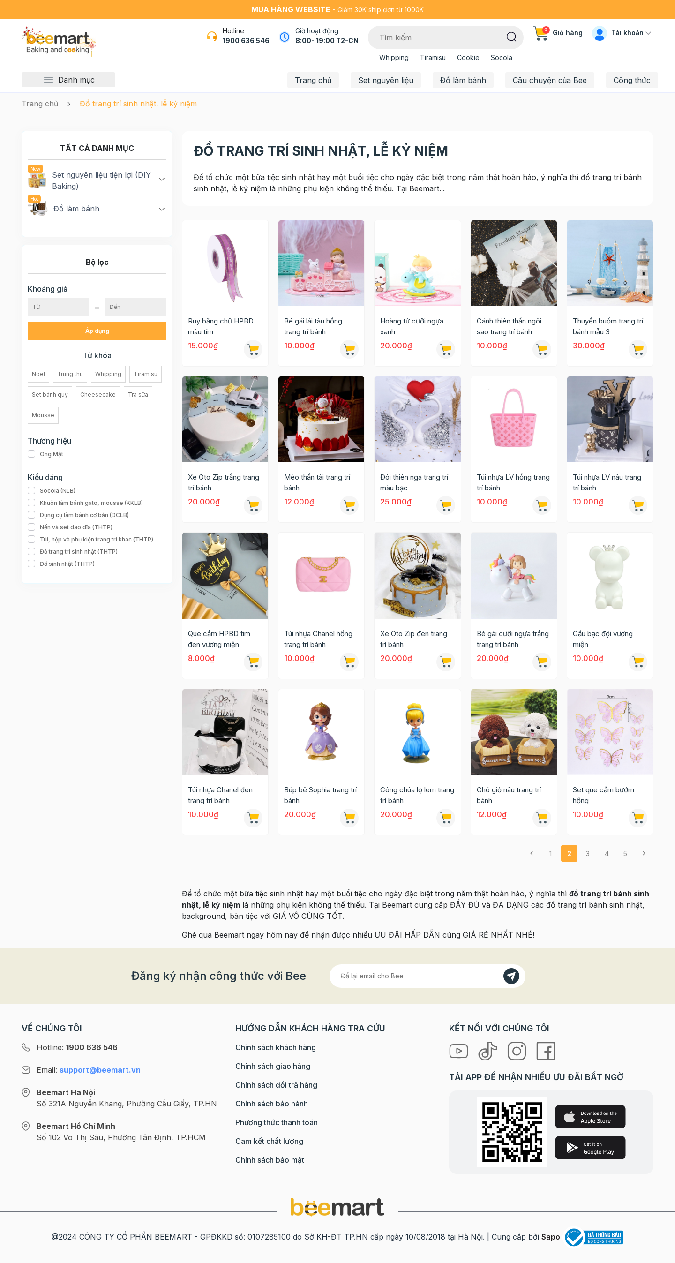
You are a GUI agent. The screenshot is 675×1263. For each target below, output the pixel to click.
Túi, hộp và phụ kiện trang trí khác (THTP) (90, 539)
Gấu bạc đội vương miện (603, 639)
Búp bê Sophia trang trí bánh (320, 795)
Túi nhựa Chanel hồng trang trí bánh (318, 639)
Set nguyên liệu (385, 80)
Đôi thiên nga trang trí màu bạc (414, 482)
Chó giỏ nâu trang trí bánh (509, 795)
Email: (89, 1070)
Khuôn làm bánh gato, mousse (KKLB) (85, 503)
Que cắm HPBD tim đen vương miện (219, 639)
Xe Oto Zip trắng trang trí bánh (223, 482)
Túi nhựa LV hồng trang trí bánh (513, 482)
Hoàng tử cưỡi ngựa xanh (411, 326)
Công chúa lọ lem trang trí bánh (417, 795)
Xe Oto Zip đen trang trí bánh (413, 639)
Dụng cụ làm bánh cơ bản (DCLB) (78, 515)
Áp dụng (97, 330)
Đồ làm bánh (463, 80)
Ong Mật (45, 454)
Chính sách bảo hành (271, 1103)
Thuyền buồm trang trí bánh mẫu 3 (608, 326)
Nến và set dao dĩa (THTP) (70, 527)
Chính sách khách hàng (275, 1047)
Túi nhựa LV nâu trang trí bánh (607, 482)
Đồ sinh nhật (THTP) (61, 564)
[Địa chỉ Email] (427, 976)
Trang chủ (313, 80)
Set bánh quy (50, 394)
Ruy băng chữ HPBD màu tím (221, 326)
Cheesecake (98, 394)
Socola (501, 57)
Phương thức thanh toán (276, 1122)
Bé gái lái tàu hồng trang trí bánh (313, 326)
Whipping (394, 57)
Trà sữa (138, 394)
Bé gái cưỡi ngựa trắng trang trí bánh (513, 639)
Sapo (550, 1236)
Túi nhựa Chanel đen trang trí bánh (220, 795)
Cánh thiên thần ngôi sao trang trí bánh (509, 326)
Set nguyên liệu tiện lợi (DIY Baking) (89, 180)
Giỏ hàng (558, 33)
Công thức (632, 80)
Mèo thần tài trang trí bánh (317, 482)
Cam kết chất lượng (269, 1141)
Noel (38, 373)
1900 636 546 (246, 41)
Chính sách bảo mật (269, 1160)
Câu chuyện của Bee (550, 80)
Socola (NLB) (51, 491)
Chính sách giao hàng (272, 1066)
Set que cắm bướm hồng (603, 795)
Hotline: (77, 1047)
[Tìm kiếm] (512, 36)
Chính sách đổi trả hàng (276, 1085)
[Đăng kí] (511, 976)
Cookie (468, 57)
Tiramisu (433, 57)
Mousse (43, 415)
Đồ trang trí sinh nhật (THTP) (73, 552)
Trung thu (70, 373)
